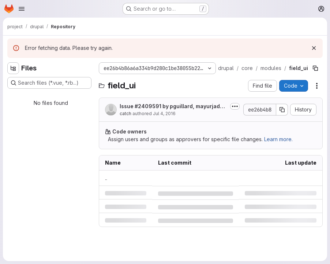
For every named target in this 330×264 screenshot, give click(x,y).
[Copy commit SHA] (282, 109)
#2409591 (148, 106)
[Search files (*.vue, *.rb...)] (49, 83)
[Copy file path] (315, 68)
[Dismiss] (314, 48)
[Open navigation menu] (21, 9)
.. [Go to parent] (106, 178)
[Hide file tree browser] (13, 68)
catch (125, 113)
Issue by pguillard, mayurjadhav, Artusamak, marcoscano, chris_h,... (173, 106)
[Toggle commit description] (235, 106)
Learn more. (278, 139)
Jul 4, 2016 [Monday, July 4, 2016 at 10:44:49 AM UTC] (164, 113)
